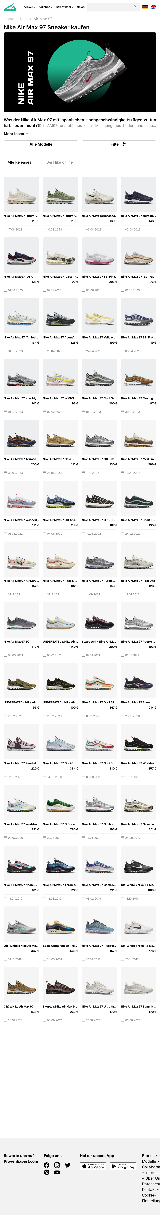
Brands (148, 1155)
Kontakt (149, 1189)
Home (9, 19)
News (81, 7)
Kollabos (44, 7)
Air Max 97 (43, 19)
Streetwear (63, 7)
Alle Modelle (40, 144)
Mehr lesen (17, 134)
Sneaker (27, 7)
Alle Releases (19, 162)
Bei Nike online (59, 162)
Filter (119, 144)
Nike (24, 19)
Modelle (149, 1161)
